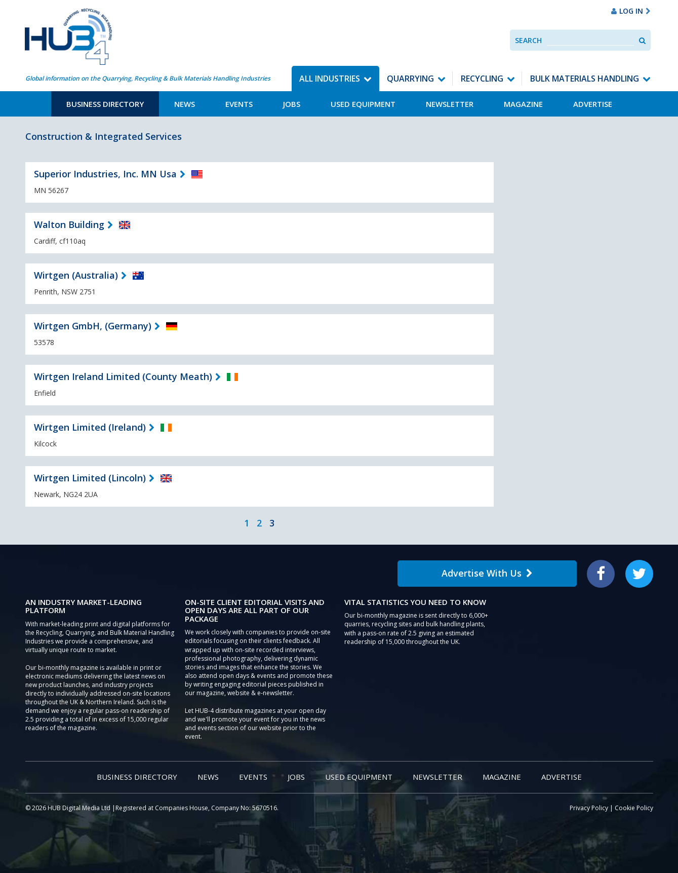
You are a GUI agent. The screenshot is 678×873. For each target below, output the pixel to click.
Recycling (482, 78)
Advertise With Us (487, 573)
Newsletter (449, 104)
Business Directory (105, 104)
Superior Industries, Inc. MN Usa (105, 174)
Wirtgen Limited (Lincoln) (90, 478)
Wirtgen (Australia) (76, 275)
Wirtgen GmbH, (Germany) (92, 326)
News (184, 104)
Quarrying (410, 78)
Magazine (523, 104)
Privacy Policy (589, 808)
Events (239, 104)
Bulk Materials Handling (584, 78)
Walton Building (69, 224)
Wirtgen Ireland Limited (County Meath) (123, 376)
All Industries (329, 78)
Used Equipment (363, 104)
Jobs (291, 104)
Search (528, 40)
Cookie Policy (634, 808)
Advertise (592, 104)
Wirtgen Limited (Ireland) (90, 427)
